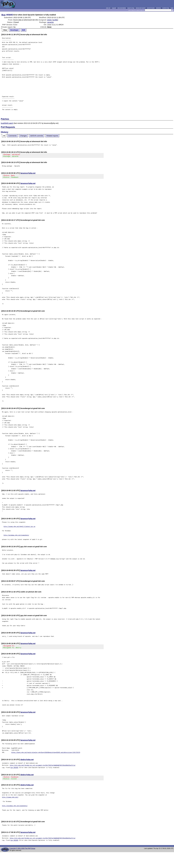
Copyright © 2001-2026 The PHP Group (22, 851)
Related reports (52, 136)
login (172, 8)
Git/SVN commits (36, 136)
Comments (12, 136)
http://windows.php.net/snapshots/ (16, 536)
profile (55, 20)
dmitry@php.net (27, 762)
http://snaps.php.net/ (10, 800)
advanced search (140, 8)
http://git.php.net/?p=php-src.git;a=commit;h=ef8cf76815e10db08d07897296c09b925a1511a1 (42, 767)
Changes (23, 136)
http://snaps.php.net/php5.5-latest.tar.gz (19, 528)
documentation (122, 8)
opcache (50, 22)
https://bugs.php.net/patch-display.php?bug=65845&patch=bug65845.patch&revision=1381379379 (45, 754)
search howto (151, 8)
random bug (165, 8)
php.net (108, 8)
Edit (23, 30)
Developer (14, 30)
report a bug (130, 8)
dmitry (49, 20)
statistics (158, 8)
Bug (4, 15)
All (4, 136)
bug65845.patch (7, 123)
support (114, 8)
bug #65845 (14, 769)
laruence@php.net (28, 174)
